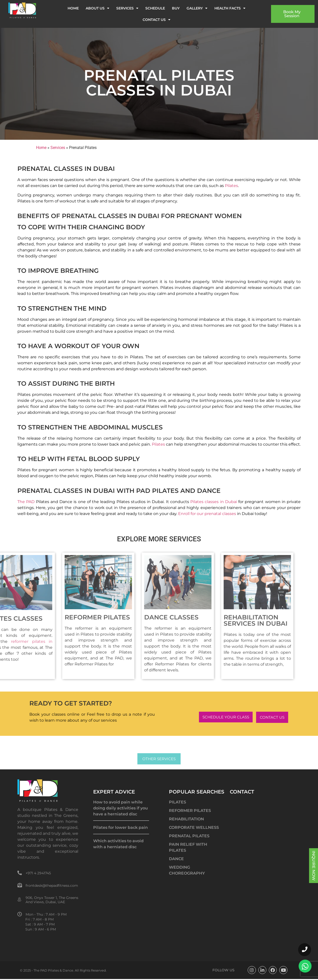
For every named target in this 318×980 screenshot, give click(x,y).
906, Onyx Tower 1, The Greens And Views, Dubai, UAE (52, 899)
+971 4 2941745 (38, 873)
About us (97, 8)
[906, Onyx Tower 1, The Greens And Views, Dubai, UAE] (19, 899)
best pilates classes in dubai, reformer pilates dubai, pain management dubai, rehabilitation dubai (121, 902)
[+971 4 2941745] (19, 873)
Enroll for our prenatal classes (207, 513)
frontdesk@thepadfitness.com (52, 885)
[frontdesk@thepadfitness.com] (19, 885)
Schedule (155, 8)
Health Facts (229, 8)
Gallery (197, 8)
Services (127, 8)
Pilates (231, 185)
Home (73, 8)
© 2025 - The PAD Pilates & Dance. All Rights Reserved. (63, 970)
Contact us (156, 19)
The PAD (26, 501)
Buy (176, 8)
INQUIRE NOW (313, 866)
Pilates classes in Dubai (213, 501)
